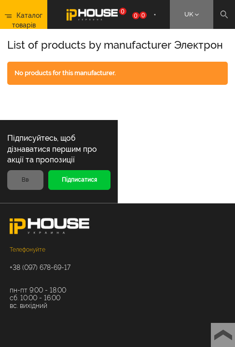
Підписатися (79, 179)
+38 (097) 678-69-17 (40, 267)
